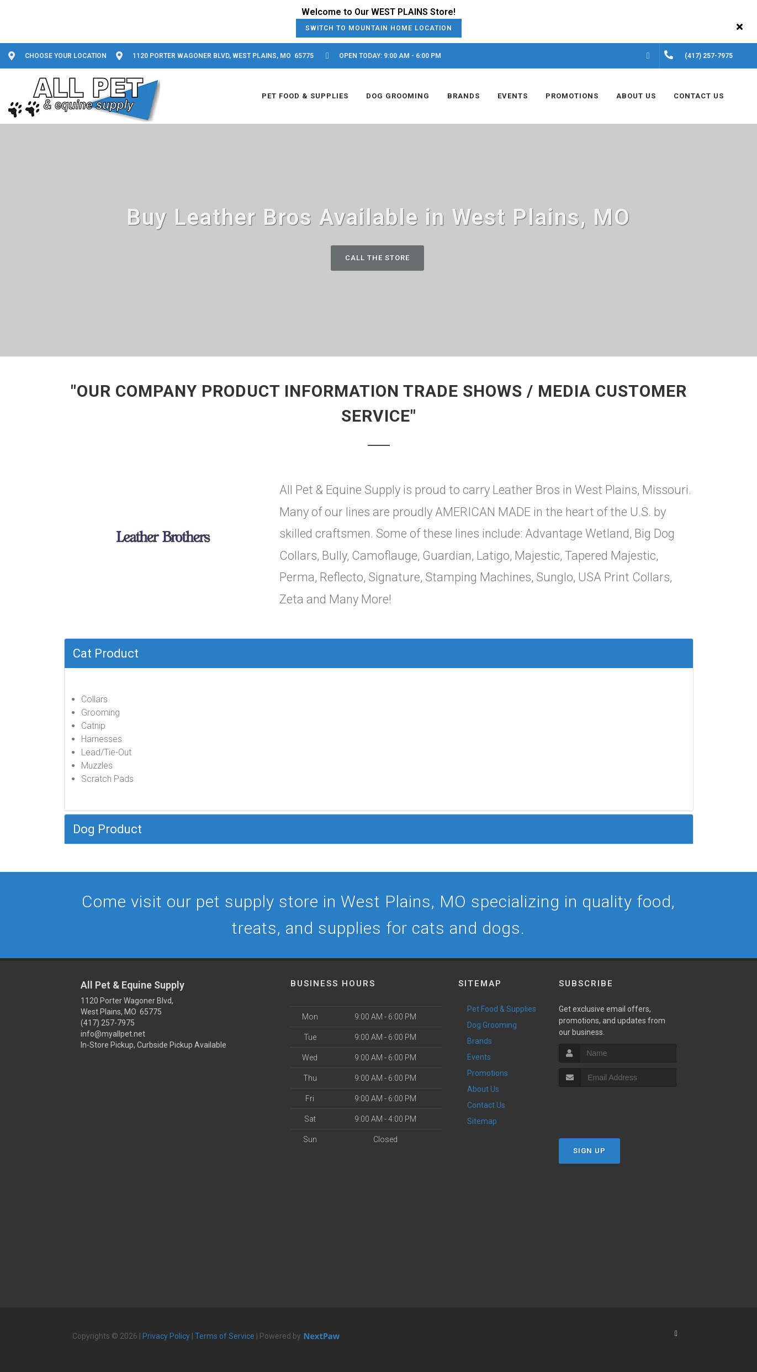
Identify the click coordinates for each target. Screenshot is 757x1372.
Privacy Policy (166, 1336)
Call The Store (377, 258)
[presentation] (617, 1107)
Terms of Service (225, 1336)
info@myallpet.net (113, 1033)
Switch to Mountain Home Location (378, 28)
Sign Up (589, 1151)
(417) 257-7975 (108, 1022)
